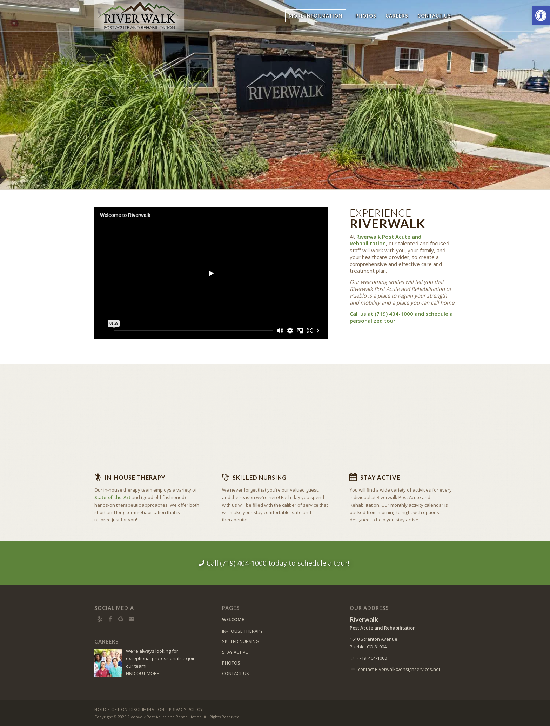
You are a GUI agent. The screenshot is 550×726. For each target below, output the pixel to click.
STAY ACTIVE (235, 652)
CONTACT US (235, 673)
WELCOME (233, 619)
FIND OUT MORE (142, 673)
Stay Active (380, 477)
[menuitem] (315, 15)
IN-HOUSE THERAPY (242, 631)
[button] (541, 15)
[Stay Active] (353, 477)
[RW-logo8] (142, 15)
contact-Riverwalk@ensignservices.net (399, 669)
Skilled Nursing (260, 477)
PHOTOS (231, 663)
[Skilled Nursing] (225, 477)
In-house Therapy (135, 477)
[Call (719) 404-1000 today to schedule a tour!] (275, 563)
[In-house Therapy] (98, 477)
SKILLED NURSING (240, 641)
